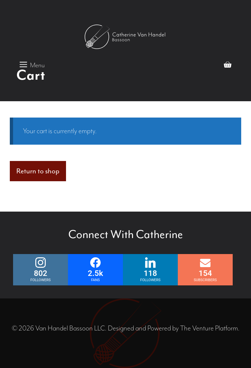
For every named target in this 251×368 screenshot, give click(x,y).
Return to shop (37, 171)
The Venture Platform (209, 328)
